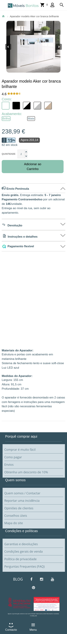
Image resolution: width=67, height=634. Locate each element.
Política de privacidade (20, 559)
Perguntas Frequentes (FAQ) (24, 566)
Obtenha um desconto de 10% (26, 472)
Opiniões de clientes (18, 508)
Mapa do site (13, 523)
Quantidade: (9, 154)
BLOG (18, 579)
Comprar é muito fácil (20, 449)
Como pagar (13, 457)
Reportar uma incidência (22, 500)
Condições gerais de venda (23, 551)
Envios (9, 464)
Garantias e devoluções (21, 544)
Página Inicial (3, 16)
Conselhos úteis (15, 515)
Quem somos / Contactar (22, 493)
